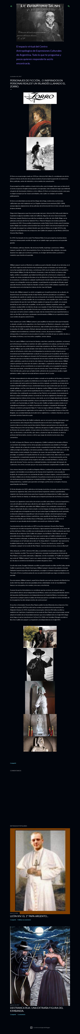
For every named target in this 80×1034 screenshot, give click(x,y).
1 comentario (21, 1014)
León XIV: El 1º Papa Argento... (29, 916)
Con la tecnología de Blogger (40, 1027)
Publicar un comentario (24, 920)
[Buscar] (69, 6)
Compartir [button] (13, 763)
